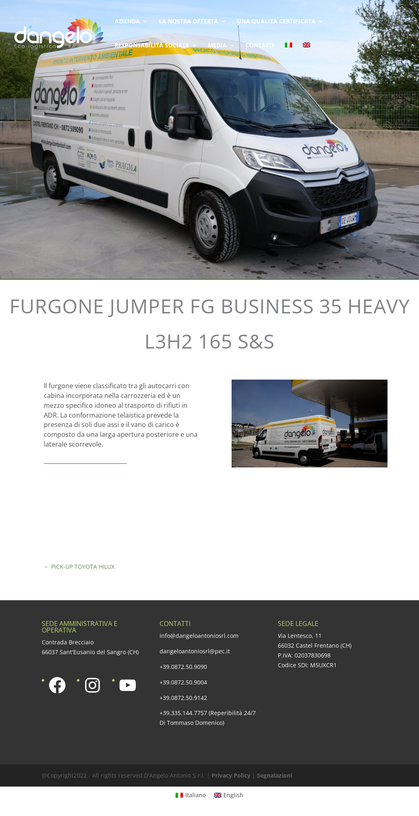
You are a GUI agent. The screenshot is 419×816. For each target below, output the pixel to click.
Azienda (127, 21)
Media (217, 45)
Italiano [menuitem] (195, 795)
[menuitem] (288, 54)
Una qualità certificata (276, 21)
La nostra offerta (188, 21)
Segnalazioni (274, 775)
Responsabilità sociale (152, 45)
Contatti (260, 45)
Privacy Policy (231, 775)
